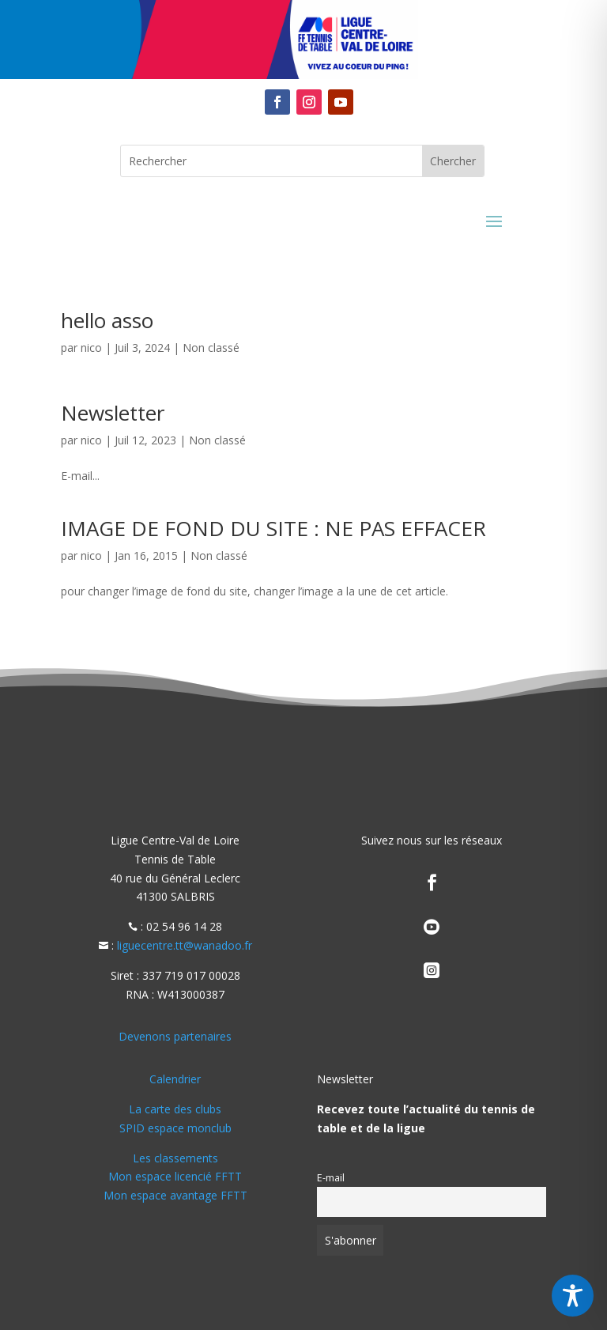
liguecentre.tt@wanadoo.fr (184, 945)
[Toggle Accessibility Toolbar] (572, 1295)
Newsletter (112, 413)
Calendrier (175, 1078)
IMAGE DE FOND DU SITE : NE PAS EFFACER (273, 528)
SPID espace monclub (175, 1127)
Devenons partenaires (175, 1036)
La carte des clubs (175, 1109)
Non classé (211, 347)
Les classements (175, 1158)
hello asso (107, 320)
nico (91, 347)
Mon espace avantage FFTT (175, 1195)
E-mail (331, 1178)
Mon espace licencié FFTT (175, 1176)
